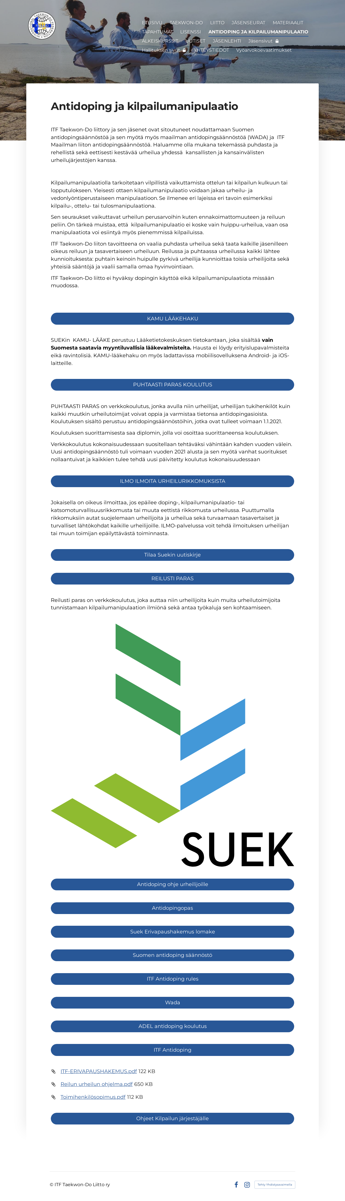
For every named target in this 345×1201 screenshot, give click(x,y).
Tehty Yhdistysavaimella (275, 1184)
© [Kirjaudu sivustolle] (52, 1184)
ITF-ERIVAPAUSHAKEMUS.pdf (99, 1071)
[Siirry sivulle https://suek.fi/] (172, 745)
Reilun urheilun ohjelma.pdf (97, 1084)
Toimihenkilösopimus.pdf (93, 1097)
